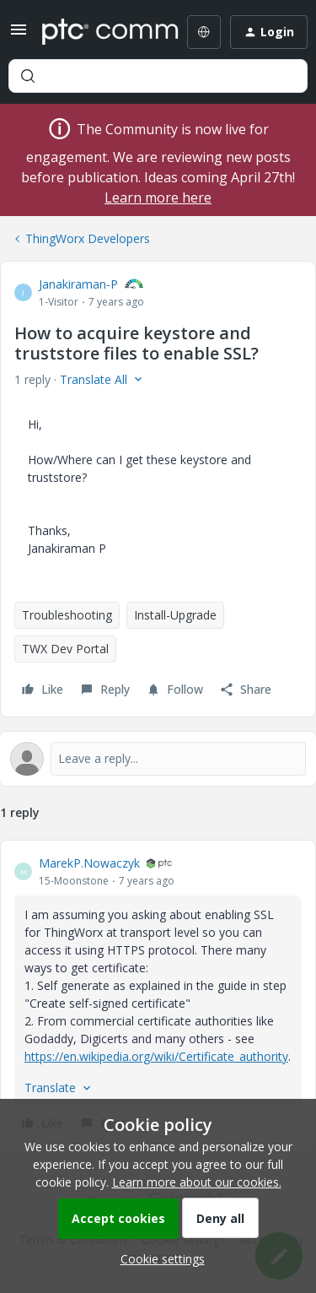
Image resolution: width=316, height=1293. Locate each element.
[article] (158, 995)
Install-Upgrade (175, 615)
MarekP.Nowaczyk (89, 863)
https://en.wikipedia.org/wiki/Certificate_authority (156, 1056)
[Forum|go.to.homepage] (98, 32)
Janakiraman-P (78, 284)
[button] (18, 35)
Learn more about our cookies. (196, 1182)
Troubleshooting (67, 615)
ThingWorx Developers (87, 238)
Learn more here (158, 197)
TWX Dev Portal (65, 649)
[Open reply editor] (158, 759)
